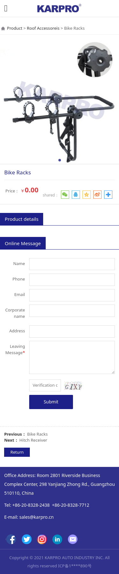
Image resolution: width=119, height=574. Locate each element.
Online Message (23, 243)
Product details (21, 219)
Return (17, 452)
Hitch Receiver (33, 440)
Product (14, 28)
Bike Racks (37, 434)
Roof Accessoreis (43, 28)
